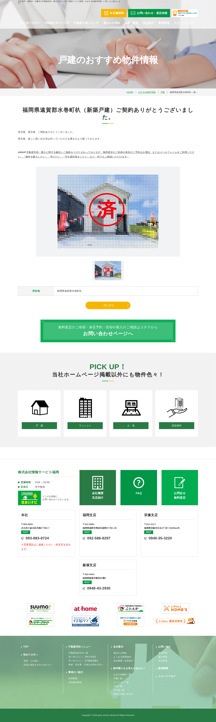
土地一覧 (118, 686)
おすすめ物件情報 (147, 92)
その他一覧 (119, 690)
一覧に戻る (108, 305)
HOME (130, 92)
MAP (25, 532)
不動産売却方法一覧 (78, 653)
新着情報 (164, 25)
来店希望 (163, 660)
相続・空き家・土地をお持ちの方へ (86, 664)
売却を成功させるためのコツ (38, 665)
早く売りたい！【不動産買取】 (84, 660)
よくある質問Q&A (122, 657)
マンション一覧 (121, 682)
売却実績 (73, 678)
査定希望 (163, 653)
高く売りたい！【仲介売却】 (83, 657)
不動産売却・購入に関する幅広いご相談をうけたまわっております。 (64, 152)
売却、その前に (31, 661)
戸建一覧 (118, 678)
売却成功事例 (75, 682)
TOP (25, 646)
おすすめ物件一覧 (122, 674)
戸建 (162, 92)
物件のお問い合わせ (123, 694)
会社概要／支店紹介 (123, 660)
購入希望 (163, 657)
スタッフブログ (184, 25)
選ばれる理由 (111, 25)
